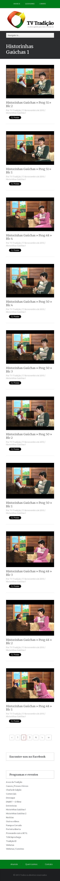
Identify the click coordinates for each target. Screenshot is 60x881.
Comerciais (11, 794)
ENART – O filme (13, 802)
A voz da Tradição (14, 782)
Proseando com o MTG (16, 833)
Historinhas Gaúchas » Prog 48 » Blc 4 (29, 237)
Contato (43, 4)
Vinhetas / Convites (15, 849)
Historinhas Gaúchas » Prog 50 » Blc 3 (29, 369)
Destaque (10, 798)
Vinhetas (10, 845)
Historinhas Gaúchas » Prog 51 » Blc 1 (28, 170)
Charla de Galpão (13, 790)
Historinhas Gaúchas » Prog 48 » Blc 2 (29, 641)
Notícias (10, 817)
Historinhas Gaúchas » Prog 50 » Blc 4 (29, 303)
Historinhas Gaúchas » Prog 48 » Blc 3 (29, 573)
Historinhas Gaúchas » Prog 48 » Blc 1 (29, 707)
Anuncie (16, 4)
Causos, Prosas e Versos (17, 786)
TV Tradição (15, 110)
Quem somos (29, 4)
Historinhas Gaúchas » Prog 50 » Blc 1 (29, 504)
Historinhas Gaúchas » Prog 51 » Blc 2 (28, 104)
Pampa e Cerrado (14, 825)
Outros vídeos (12, 821)
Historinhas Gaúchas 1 (16, 113)
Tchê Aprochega (13, 837)
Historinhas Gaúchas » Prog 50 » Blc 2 (29, 436)
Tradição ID (11, 841)
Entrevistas (11, 806)
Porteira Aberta (13, 829)
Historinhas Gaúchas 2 (16, 813)
